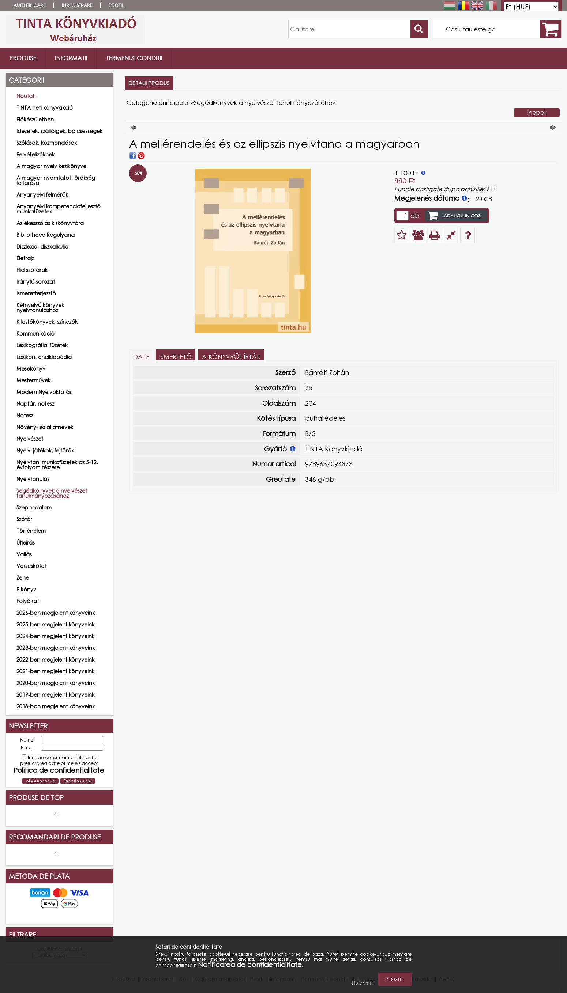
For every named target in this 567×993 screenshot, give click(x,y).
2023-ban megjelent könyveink (55, 648)
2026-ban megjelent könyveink (55, 613)
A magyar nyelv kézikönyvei (51, 166)
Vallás (24, 554)
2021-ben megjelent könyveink (55, 671)
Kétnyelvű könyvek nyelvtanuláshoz (40, 307)
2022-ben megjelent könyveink (55, 659)
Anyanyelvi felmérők (42, 195)
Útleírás (25, 542)
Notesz (24, 415)
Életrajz (25, 258)
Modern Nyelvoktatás (44, 392)
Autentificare (29, 5)
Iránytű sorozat (35, 281)
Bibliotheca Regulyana (45, 235)
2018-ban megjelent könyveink (55, 706)
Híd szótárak (32, 270)
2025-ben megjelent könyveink (55, 624)
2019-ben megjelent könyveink (55, 694)
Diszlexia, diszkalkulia (42, 246)
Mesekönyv (30, 368)
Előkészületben (35, 119)
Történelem (31, 531)
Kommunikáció (35, 333)
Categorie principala (157, 102)
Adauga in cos (462, 216)
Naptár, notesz (35, 404)
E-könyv (26, 589)
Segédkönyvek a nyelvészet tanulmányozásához (51, 493)
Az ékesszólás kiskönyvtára (50, 223)
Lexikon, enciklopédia (44, 357)
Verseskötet (31, 566)
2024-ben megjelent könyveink (55, 636)
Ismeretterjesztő (36, 293)
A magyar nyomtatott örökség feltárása (55, 180)
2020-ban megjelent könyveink (55, 683)
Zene (22, 578)
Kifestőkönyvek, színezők (47, 322)
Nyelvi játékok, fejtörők (45, 450)
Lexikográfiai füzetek (42, 345)
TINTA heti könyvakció (44, 108)
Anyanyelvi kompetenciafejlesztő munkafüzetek (58, 209)
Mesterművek (33, 380)
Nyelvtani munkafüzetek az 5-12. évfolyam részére (57, 464)
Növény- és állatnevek (44, 427)
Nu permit (362, 983)
